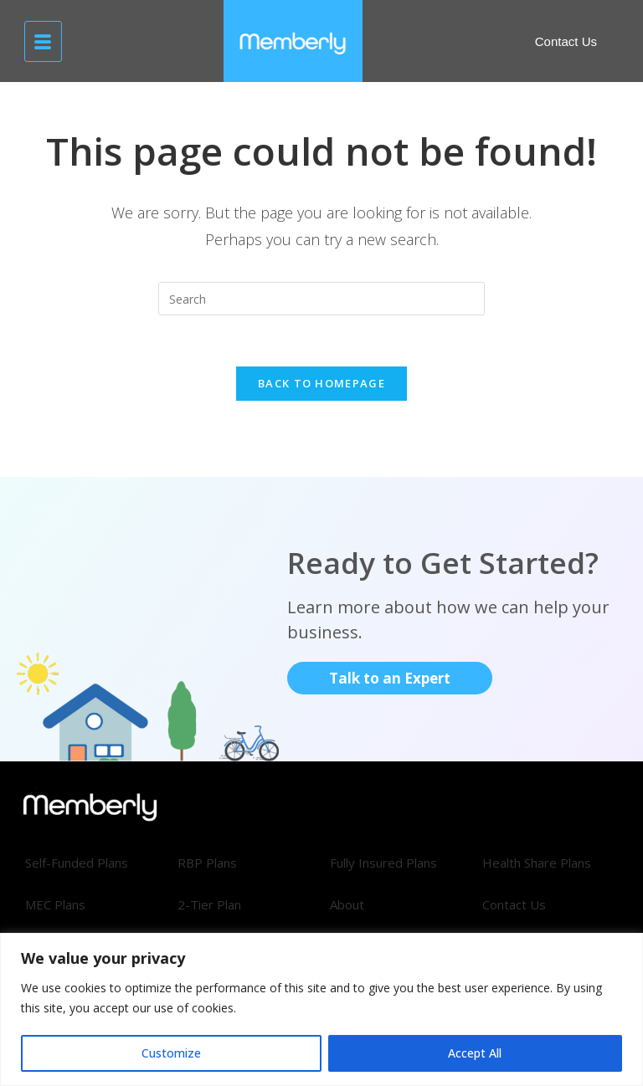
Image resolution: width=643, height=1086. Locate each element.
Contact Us (514, 904)
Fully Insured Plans (383, 862)
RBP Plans (207, 862)
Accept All (475, 1053)
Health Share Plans (536, 862)
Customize (171, 1053)
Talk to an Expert (389, 678)
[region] (321, 1009)
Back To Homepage (321, 383)
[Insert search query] (321, 298)
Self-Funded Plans (76, 862)
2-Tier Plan (209, 904)
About (347, 904)
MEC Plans (55, 904)
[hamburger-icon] (43, 41)
